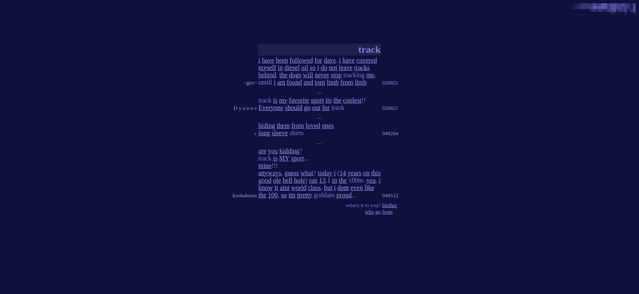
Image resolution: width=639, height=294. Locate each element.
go (307, 107)
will (308, 74)
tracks (362, 67)
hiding (266, 125)
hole (300, 180)
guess (291, 172)
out (316, 107)
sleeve (279, 132)
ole (277, 180)
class (314, 187)
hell (288, 180)
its (329, 100)
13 (322, 180)
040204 (390, 133)
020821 (390, 83)
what (307, 172)
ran (313, 180)
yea (370, 180)
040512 (390, 195)
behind (267, 74)
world (298, 187)
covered (366, 60)
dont (343, 187)
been (282, 60)
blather (389, 205)
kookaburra (245, 195)
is (275, 100)
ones (328, 125)
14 (342, 172)
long (264, 132)
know (265, 187)
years (354, 172)
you (273, 150)
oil (304, 67)
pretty (304, 195)
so (312, 67)
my (283, 100)
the (284, 74)
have (268, 60)
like (369, 187)
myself (267, 67)
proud (344, 195)
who (369, 212)
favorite (299, 100)
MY (284, 158)
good (264, 180)
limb (333, 82)
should (293, 107)
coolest (352, 100)
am (281, 82)
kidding (290, 150)
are (262, 150)
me (370, 74)
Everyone (270, 107)
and (308, 82)
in (280, 67)
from (346, 82)
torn (320, 82)
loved (313, 125)
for (318, 60)
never (322, 74)
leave (346, 67)
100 (273, 195)
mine (264, 165)
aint (284, 187)
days (329, 60)
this (376, 172)
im (292, 195)
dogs (295, 74)
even (356, 187)
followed (301, 60)
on (366, 172)
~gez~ (250, 83)
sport (317, 100)
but (328, 187)
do (324, 67)
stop (336, 74)
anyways (269, 172)
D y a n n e (245, 108)
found (294, 82)
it (276, 187)
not (333, 67)
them (283, 125)
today (325, 172)
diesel (292, 67)
